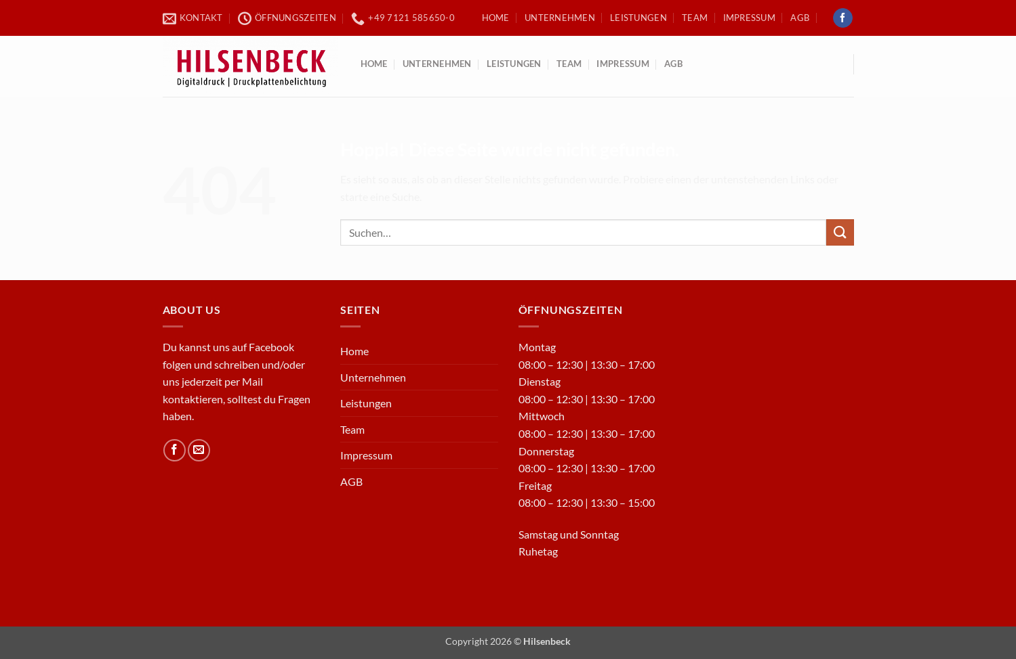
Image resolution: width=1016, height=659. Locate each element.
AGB (799, 17)
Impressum (749, 17)
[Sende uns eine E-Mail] (199, 450)
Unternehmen (560, 17)
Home (496, 17)
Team (695, 17)
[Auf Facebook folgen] (843, 18)
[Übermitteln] (839, 232)
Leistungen (638, 17)
